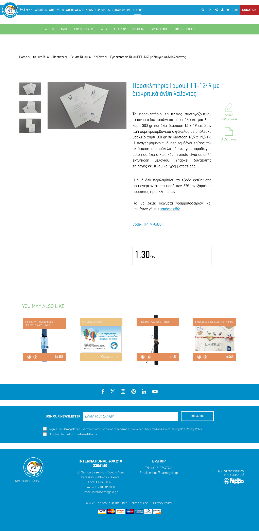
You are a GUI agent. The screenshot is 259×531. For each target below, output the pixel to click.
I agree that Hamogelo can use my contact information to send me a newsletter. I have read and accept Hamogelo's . (122, 429)
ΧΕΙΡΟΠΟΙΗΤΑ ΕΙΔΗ (84, 29)
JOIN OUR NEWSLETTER (63, 416)
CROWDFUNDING (121, 10)
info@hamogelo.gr (105, 492)
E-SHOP (137, 10)
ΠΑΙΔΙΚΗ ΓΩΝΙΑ (158, 29)
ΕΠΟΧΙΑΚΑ (138, 29)
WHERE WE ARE (75, 10)
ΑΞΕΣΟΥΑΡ (120, 29)
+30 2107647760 (161, 468)
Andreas (26, 10)
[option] (30, 91)
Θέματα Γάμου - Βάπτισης (48, 57)
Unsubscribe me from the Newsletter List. (71, 434)
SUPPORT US (102, 10)
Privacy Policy (194, 429)
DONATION (249, 10)
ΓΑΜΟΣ (63, 29)
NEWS (89, 10)
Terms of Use (139, 503)
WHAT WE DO (56, 10)
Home (23, 57)
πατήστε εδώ (170, 209)
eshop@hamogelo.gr (163, 473)
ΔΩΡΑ (104, 29)
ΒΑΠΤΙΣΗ (49, 29)
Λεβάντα (99, 57)
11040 (108, 482)
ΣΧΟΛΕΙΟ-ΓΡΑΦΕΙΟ (184, 29)
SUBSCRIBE (197, 416)
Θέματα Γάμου (79, 57)
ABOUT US (41, 10)
